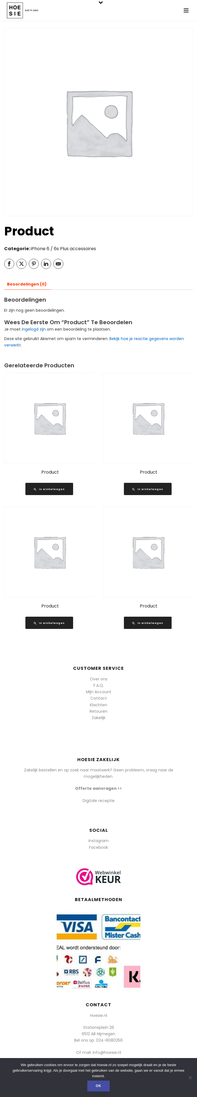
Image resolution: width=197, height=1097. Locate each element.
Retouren (98, 711)
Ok (98, 1086)
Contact (98, 698)
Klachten (98, 705)
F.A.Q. (98, 685)
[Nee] (190, 1077)
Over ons (98, 679)
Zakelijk (98, 717)
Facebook (98, 847)
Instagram (98, 840)
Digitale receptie (99, 800)
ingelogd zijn (34, 329)
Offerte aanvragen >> (98, 788)
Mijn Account (98, 692)
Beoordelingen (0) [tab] (27, 284)
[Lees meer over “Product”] (49, 489)
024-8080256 (109, 1040)
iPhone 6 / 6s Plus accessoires (63, 248)
